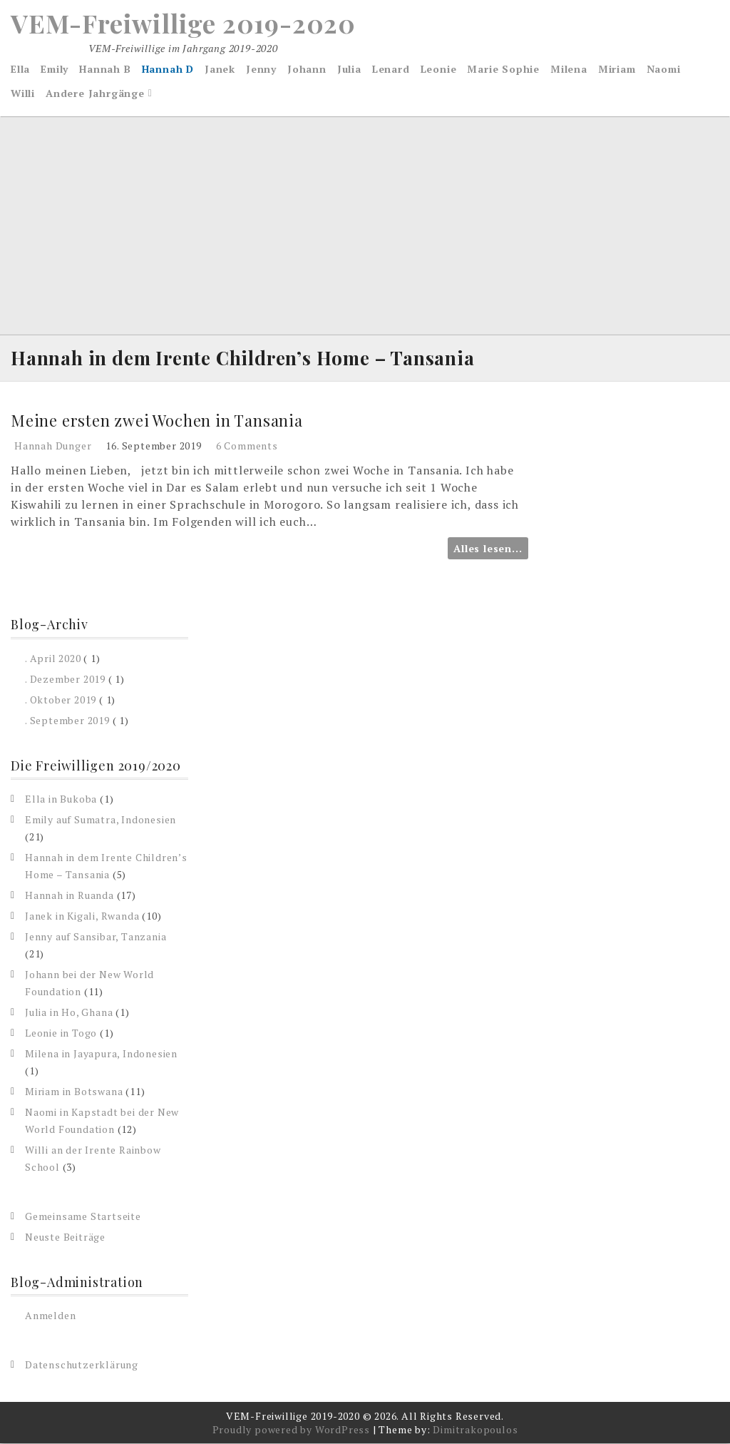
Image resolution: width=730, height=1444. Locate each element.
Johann (307, 69)
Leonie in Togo (61, 1032)
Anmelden (50, 1316)
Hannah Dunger (52, 446)
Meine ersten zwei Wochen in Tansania (157, 420)
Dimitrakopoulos (475, 1430)
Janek (220, 69)
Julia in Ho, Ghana (69, 1012)
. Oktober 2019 (60, 699)
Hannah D (168, 69)
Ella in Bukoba (61, 798)
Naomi (664, 69)
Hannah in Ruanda (69, 895)
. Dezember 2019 (65, 679)
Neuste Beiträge (65, 1237)
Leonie (439, 69)
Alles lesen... (487, 549)
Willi (23, 93)
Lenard (391, 69)
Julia (349, 69)
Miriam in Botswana (74, 1091)
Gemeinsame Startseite (83, 1216)
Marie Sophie (503, 69)
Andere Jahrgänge (95, 93)
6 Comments (247, 446)
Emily (54, 69)
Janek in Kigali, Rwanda (82, 915)
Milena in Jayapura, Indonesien (101, 1053)
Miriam (617, 69)
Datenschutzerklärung (81, 1365)
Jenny (261, 69)
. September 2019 (67, 720)
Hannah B (104, 69)
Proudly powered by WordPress (291, 1430)
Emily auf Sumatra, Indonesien (100, 819)
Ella (20, 69)
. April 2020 (53, 658)
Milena (568, 69)
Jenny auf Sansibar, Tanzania (95, 936)
